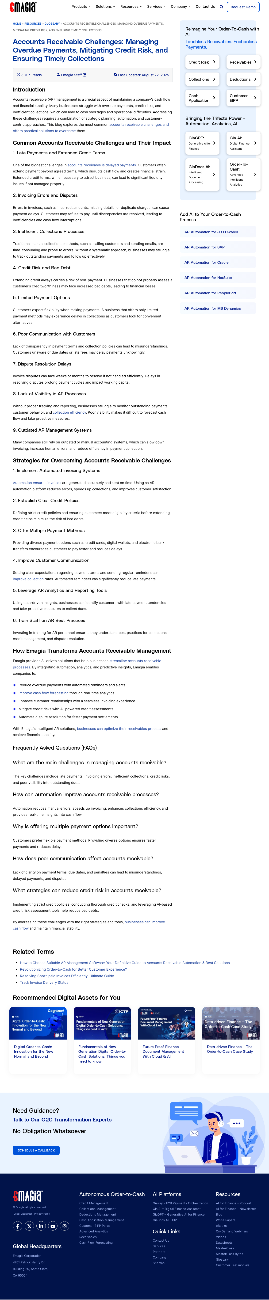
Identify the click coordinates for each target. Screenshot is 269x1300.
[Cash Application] (202, 98)
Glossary (222, 1260)
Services (156, 6)
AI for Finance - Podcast (233, 1203)
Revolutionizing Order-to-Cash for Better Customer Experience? (73, 969)
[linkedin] (41, 1226)
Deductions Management (97, 1215)
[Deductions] (244, 79)
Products (81, 6)
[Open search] (221, 7)
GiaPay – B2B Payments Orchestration (180, 1203)
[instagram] (64, 1226)
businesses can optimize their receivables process (119, 728)
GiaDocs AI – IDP (165, 1220)
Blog (219, 1215)
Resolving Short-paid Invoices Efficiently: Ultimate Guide (67, 976)
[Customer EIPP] (244, 98)
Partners (159, 1252)
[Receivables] (244, 62)
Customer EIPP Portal (94, 1226)
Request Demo (243, 7)
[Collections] (202, 79)
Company (181, 6)
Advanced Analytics (93, 1232)
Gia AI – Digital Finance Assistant (177, 1209)
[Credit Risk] (202, 62)
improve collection (28, 579)
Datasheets (224, 1243)
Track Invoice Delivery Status (44, 982)
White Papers (225, 1220)
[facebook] (17, 1226)
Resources (131, 6)
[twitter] (29, 1226)
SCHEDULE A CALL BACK (38, 1150)
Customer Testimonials (232, 1265)
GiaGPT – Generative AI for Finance (179, 1215)
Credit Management (93, 1203)
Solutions (106, 6)
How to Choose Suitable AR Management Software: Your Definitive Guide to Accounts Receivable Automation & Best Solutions (125, 963)
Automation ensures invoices (37, 482)
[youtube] (53, 1226)
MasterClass (225, 1248)
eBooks (221, 1226)
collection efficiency (69, 412)
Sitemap (159, 1263)
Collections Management (97, 1209)
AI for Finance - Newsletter (236, 1209)
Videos (221, 1237)
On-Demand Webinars (232, 1232)
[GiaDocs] (202, 174)
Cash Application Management (101, 1220)
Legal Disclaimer (23, 1214)
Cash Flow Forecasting (96, 1243)
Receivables (88, 1237)
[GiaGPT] (202, 143)
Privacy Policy (42, 1214)
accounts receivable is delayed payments (102, 165)
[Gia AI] (244, 143)
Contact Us (205, 6)
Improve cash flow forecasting (44, 693)
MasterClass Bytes (229, 1254)
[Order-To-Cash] (244, 174)
